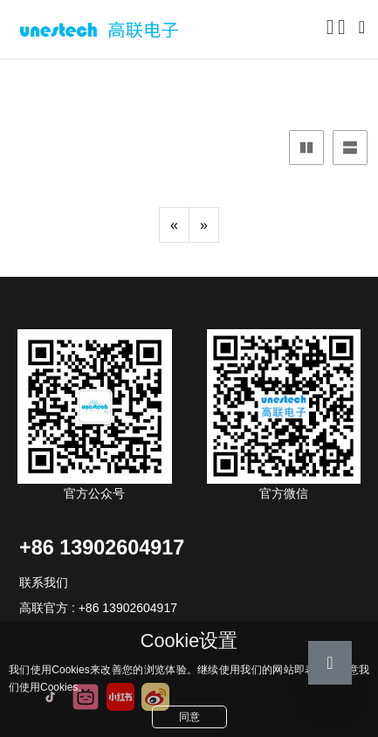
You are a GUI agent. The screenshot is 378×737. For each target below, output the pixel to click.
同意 (189, 717)
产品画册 (180, 83)
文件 (121, 83)
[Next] (204, 225)
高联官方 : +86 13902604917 (98, 608)
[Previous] (174, 225)
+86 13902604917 (101, 547)
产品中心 (61, 83)
